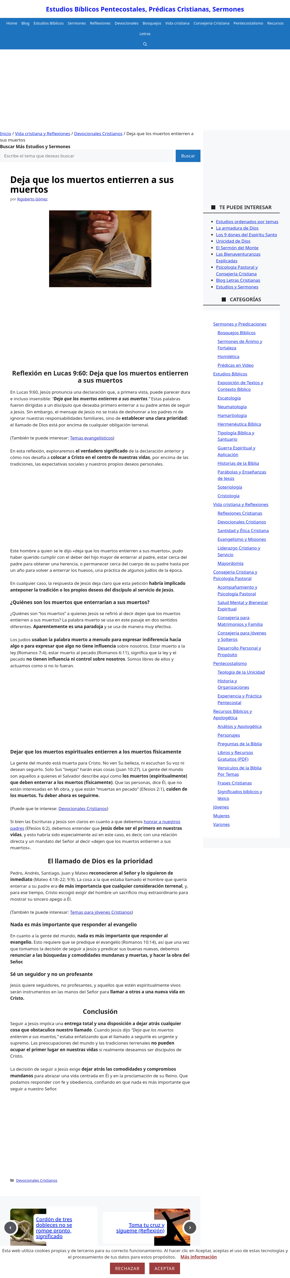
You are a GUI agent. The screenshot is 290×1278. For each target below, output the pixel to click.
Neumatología (232, 407)
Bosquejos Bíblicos (237, 333)
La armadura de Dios (237, 228)
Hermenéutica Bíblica (239, 424)
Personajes (229, 735)
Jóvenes (221, 807)
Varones (221, 824)
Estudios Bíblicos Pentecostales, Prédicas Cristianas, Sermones (145, 9)
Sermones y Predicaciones (239, 324)
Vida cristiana (177, 23)
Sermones (77, 23)
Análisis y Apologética (240, 726)
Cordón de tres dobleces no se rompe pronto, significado (54, 1228)
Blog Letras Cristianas (238, 280)
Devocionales (127, 23)
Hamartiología (232, 415)
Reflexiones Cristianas (240, 513)
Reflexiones (100, 23)
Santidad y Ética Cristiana (243, 530)
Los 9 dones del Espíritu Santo (246, 235)
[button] (145, 44)
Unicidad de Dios (233, 241)
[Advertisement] (145, 92)
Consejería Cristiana (211, 23)
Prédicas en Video (236, 365)
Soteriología (230, 487)
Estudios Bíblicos (49, 23)
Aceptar (164, 1268)
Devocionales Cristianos (98, 133)
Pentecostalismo (248, 23)
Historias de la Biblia (238, 463)
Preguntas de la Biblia (240, 744)
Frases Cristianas (235, 783)
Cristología (229, 496)
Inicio (5, 133)
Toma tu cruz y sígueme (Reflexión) (140, 1227)
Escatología (229, 398)
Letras (144, 33)
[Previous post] (10, 1228)
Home (11, 23)
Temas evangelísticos (91, 438)
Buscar (188, 156)
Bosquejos (152, 23)
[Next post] (190, 1228)
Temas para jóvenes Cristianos (101, 912)
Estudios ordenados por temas (247, 221)
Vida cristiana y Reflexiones (42, 133)
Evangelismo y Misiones (242, 539)
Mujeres (221, 816)
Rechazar (127, 1268)
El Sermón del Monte (237, 248)
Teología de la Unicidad (241, 672)
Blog (25, 23)
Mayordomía (230, 563)
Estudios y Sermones (237, 287)
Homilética (228, 356)
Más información (199, 1257)
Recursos (275, 23)
